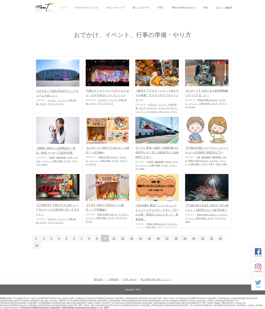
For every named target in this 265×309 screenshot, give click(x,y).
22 (211, 238)
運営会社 (98, 279)
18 (176, 238)
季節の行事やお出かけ (183, 7)
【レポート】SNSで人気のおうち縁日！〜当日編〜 (107, 150)
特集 (205, 7)
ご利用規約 (113, 279)
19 (185, 238)
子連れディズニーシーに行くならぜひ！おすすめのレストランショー (107, 93)
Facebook (258, 255)
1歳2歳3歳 (206, 157)
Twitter (258, 286)
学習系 (52, 157)
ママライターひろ (55, 104)
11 (114, 238)
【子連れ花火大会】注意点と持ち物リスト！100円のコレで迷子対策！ (206, 207)
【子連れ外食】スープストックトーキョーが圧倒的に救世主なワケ (206, 150)
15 (149, 238)
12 (122, 238)
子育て (160, 7)
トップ (63, 7)
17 (167, 238)
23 (220, 238)
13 (131, 238)
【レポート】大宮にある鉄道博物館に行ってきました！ (206, 93)
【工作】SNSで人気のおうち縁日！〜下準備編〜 (105, 207)
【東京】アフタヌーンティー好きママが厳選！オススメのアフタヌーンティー (157, 95)
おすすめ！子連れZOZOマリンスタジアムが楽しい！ (57, 93)
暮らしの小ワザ (140, 7)
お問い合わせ (130, 279)
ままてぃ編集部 (224, 7)
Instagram (258, 270)
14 (140, 238)
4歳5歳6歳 (61, 157)
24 (36, 245)
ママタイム (152, 108)
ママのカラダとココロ (86, 7)
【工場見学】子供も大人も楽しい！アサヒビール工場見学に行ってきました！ (57, 210)
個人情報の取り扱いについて (156, 279)
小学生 (70, 157)
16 (158, 238)
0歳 (198, 157)
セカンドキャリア (115, 7)
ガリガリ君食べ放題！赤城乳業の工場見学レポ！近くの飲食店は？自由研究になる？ (157, 152)
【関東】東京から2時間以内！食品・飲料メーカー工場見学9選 (55, 150)
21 (202, 238)
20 (193, 238)
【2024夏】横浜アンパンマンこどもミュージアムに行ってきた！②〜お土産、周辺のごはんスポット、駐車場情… (157, 212)
